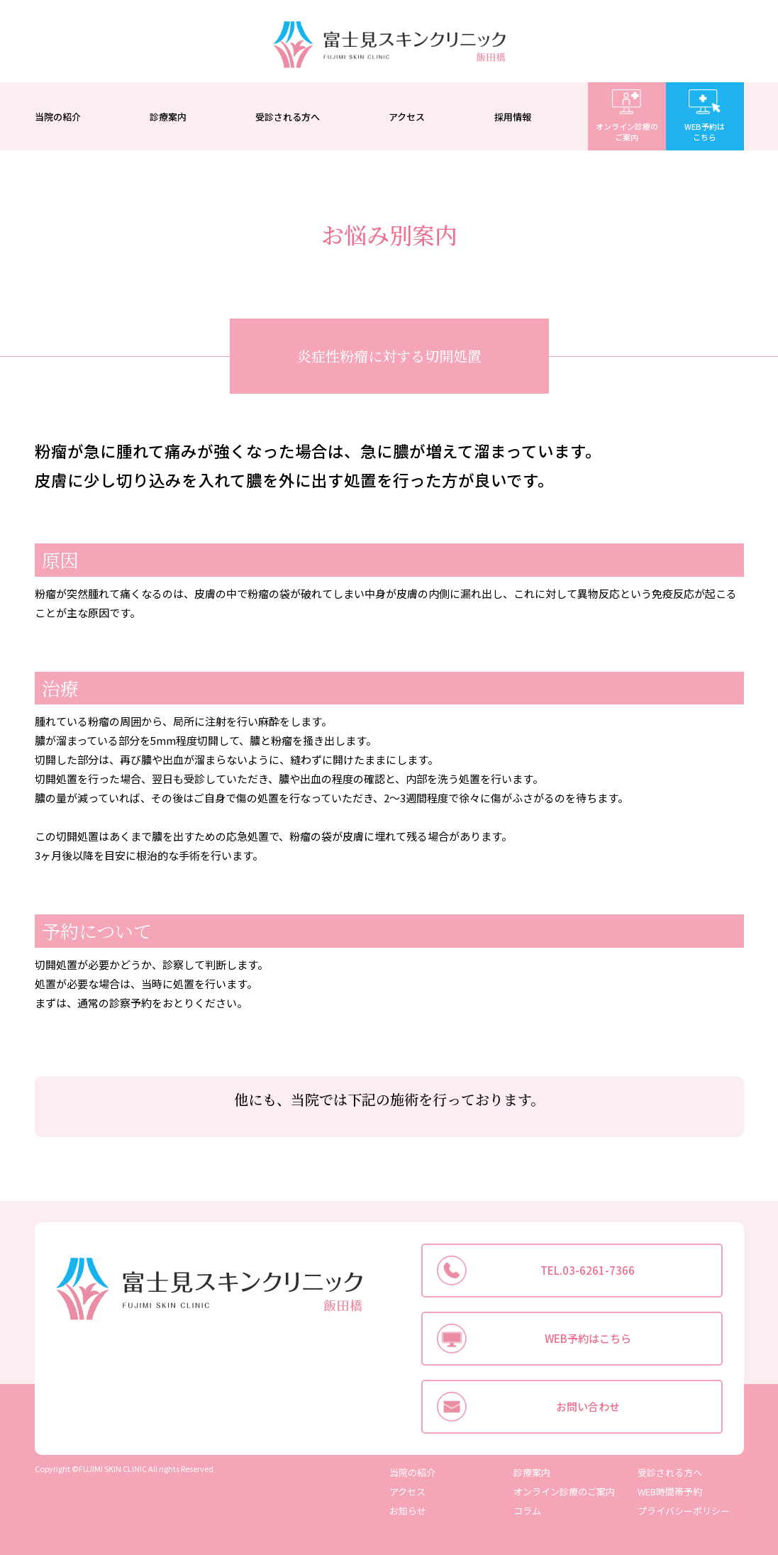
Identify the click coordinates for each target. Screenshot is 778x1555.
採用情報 (512, 116)
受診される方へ (287, 116)
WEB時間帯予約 (670, 1491)
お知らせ (407, 1510)
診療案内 (168, 116)
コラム (527, 1510)
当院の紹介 (58, 116)
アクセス (407, 116)
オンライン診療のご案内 (564, 1491)
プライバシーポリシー (684, 1510)
